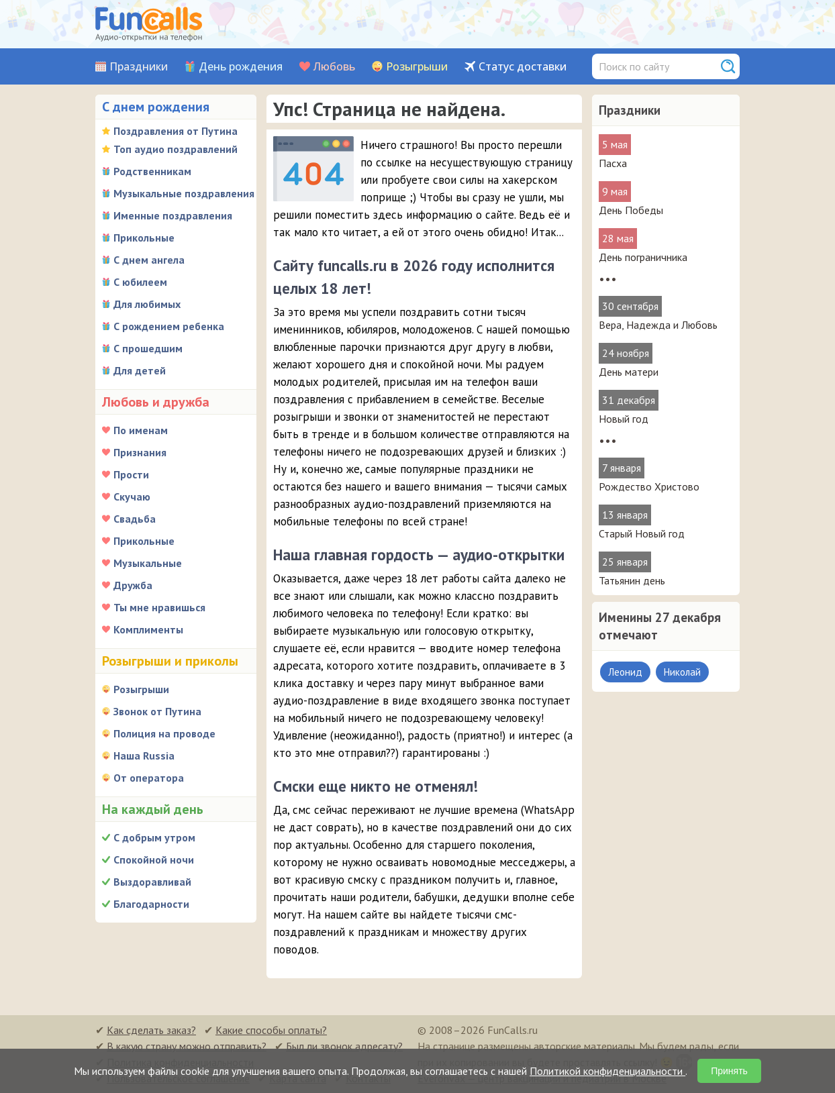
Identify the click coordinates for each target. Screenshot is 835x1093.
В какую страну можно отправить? (186, 1046)
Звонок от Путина (157, 711)
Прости (131, 474)
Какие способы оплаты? (271, 1030)
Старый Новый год (642, 533)
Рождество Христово (649, 486)
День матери (628, 371)
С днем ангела (149, 259)
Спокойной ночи (153, 859)
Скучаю (131, 496)
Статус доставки (523, 67)
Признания (139, 452)
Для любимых (147, 304)
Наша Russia (144, 755)
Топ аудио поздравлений (175, 149)
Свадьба (134, 518)
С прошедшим (148, 348)
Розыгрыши (417, 67)
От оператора (148, 777)
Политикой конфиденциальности (607, 1071)
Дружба (132, 585)
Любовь (334, 67)
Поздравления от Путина (175, 131)
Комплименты (148, 629)
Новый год (623, 418)
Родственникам (152, 171)
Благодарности (151, 903)
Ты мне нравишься (159, 607)
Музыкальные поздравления (183, 193)
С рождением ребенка (168, 326)
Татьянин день (632, 580)
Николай (682, 672)
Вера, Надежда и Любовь (658, 324)
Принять (729, 1070)
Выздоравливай (152, 881)
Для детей (139, 370)
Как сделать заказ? (151, 1030)
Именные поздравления (172, 215)
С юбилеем (140, 282)
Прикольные (144, 237)
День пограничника (643, 257)
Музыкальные (147, 563)
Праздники (138, 67)
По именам (140, 430)
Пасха (613, 163)
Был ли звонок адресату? (344, 1046)
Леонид (625, 672)
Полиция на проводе (164, 733)
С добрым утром (154, 837)
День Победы (631, 210)
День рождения (241, 67)
